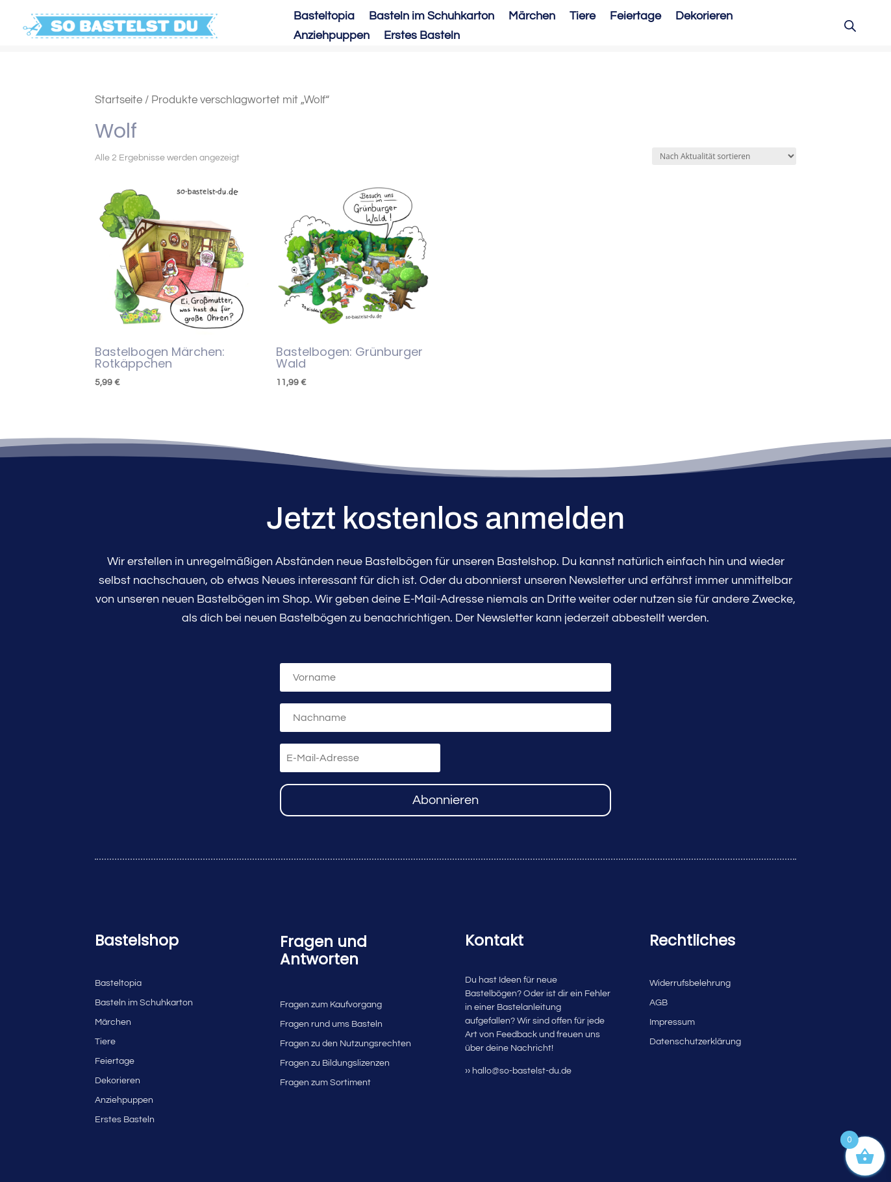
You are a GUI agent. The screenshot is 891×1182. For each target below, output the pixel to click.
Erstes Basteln (422, 36)
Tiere (583, 17)
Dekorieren (704, 17)
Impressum (672, 1022)
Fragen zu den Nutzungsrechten (345, 1043)
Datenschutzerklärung (695, 1041)
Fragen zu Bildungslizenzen (335, 1063)
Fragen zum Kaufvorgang (331, 1004)
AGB (658, 1002)
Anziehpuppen (332, 36)
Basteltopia (324, 17)
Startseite (118, 99)
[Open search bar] (850, 26)
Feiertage (635, 17)
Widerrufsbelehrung (690, 983)
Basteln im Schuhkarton (431, 17)
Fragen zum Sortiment (325, 1082)
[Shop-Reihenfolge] (724, 156)
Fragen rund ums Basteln (331, 1024)
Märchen (531, 17)
